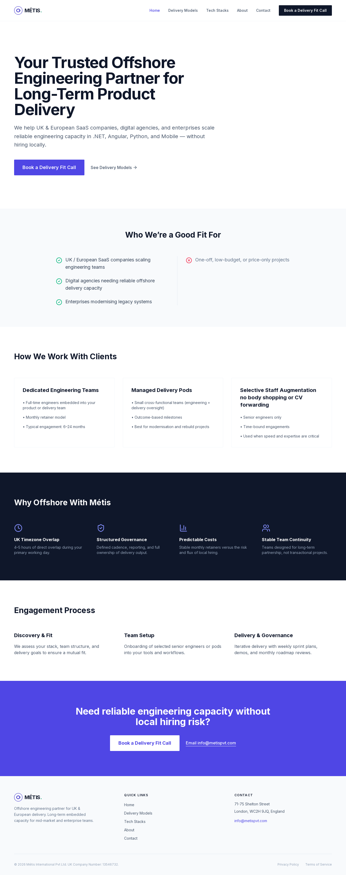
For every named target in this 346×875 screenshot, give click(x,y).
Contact (263, 10)
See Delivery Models (114, 167)
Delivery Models (183, 10)
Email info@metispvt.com (211, 742)
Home (154, 10)
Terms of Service (318, 864)
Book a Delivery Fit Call (305, 10)
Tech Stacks (217, 10)
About (242, 10)
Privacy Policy (288, 864)
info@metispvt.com (250, 820)
